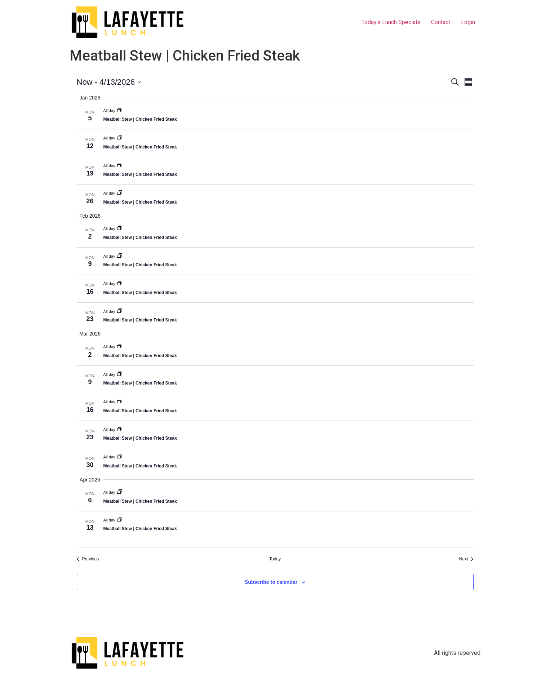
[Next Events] (466, 559)
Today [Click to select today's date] (275, 558)
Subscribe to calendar (271, 582)
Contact (440, 22)
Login (468, 22)
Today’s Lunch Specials (391, 22)
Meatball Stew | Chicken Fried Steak (140, 119)
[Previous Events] (88, 559)
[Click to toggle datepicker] (109, 82)
